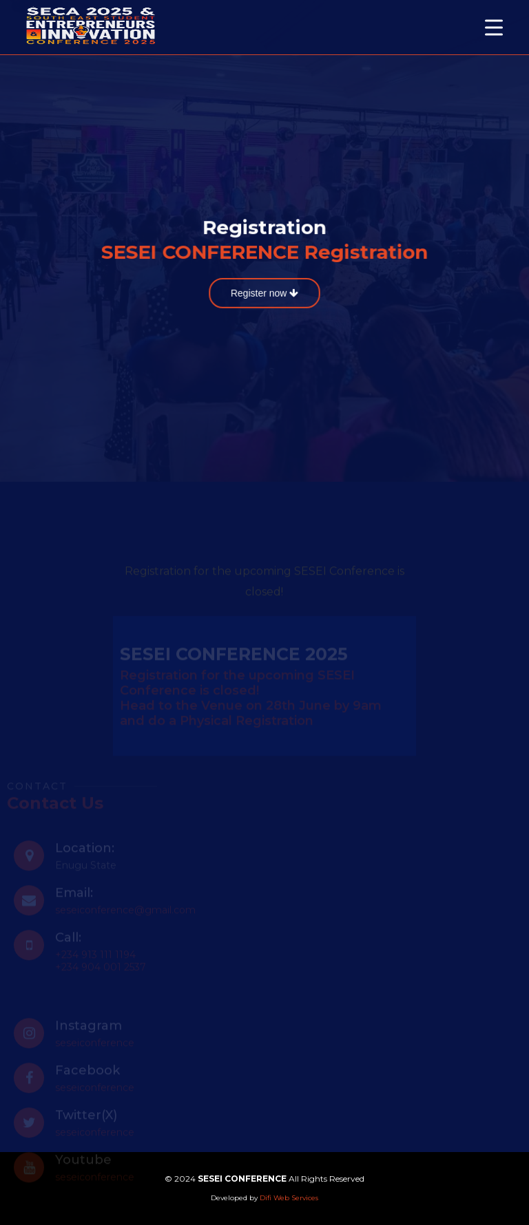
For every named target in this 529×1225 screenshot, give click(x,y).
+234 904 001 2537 (100, 973)
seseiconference (94, 1049)
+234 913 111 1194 (95, 961)
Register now (264, 292)
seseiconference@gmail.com (125, 916)
